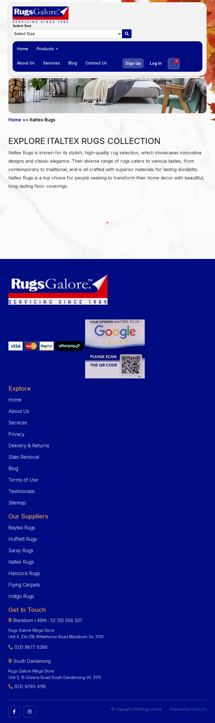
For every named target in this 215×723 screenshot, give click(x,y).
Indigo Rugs (21, 596)
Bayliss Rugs (21, 527)
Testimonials (21, 491)
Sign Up (133, 63)
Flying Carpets (24, 585)
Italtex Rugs (21, 562)
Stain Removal (23, 457)
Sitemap (17, 503)
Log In (156, 63)
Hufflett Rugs (22, 539)
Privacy (16, 434)
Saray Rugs (20, 550)
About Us (26, 63)
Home (22, 48)
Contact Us (96, 63)
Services (51, 63)
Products (47, 48)
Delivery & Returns (28, 445)
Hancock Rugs (24, 573)
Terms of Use (23, 480)
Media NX (199, 709)
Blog (72, 63)
